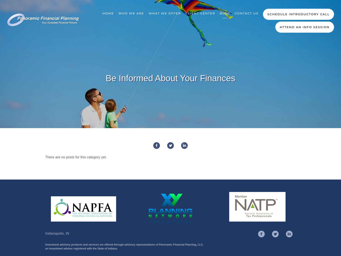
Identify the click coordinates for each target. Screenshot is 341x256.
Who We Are (131, 13)
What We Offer (165, 13)
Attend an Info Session (304, 27)
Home (108, 13)
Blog (225, 13)
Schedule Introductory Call (298, 14)
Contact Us (246, 13)
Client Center (200, 13)
